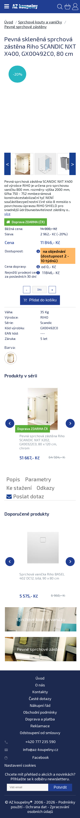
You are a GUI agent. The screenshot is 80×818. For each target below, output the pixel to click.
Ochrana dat (36, 806)
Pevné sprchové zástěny (25, 26)
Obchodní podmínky (40, 712)
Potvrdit (60, 787)
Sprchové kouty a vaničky (40, 22)
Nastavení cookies (20, 765)
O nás (40, 685)
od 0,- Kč (48, 266)
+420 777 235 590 (40, 741)
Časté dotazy (40, 698)
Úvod (8, 22)
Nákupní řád (40, 705)
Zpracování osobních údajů (48, 809)
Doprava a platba (40, 719)
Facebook (40, 757)
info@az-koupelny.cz (40, 749)
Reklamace (40, 725)
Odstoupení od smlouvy (40, 732)
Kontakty (40, 691)
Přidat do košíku (43, 300)
